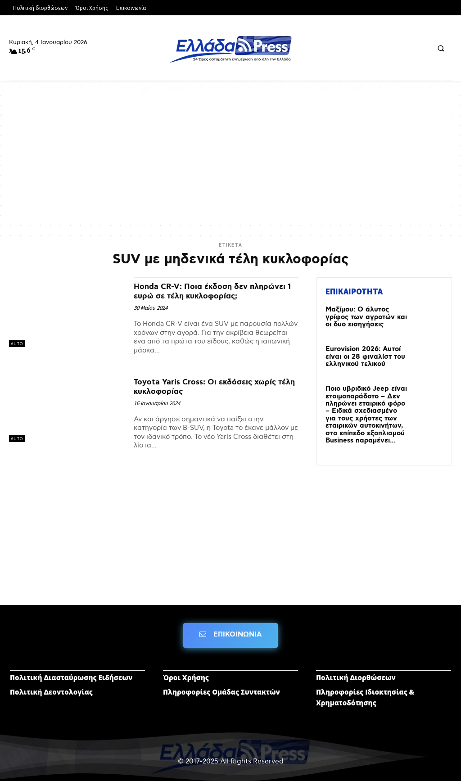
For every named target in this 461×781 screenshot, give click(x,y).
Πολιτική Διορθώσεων (356, 673)
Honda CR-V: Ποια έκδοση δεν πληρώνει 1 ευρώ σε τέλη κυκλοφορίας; (198, 296)
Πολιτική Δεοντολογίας (51, 688)
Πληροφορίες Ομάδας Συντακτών (221, 688)
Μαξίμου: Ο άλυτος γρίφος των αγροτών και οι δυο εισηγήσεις (363, 316)
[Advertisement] (230, 158)
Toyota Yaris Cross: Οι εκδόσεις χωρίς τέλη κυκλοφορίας (213, 396)
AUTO (17, 344)
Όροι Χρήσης (186, 673)
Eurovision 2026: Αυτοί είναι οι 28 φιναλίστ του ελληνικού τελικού (362, 356)
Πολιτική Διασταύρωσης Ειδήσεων (71, 673)
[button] (440, 48)
